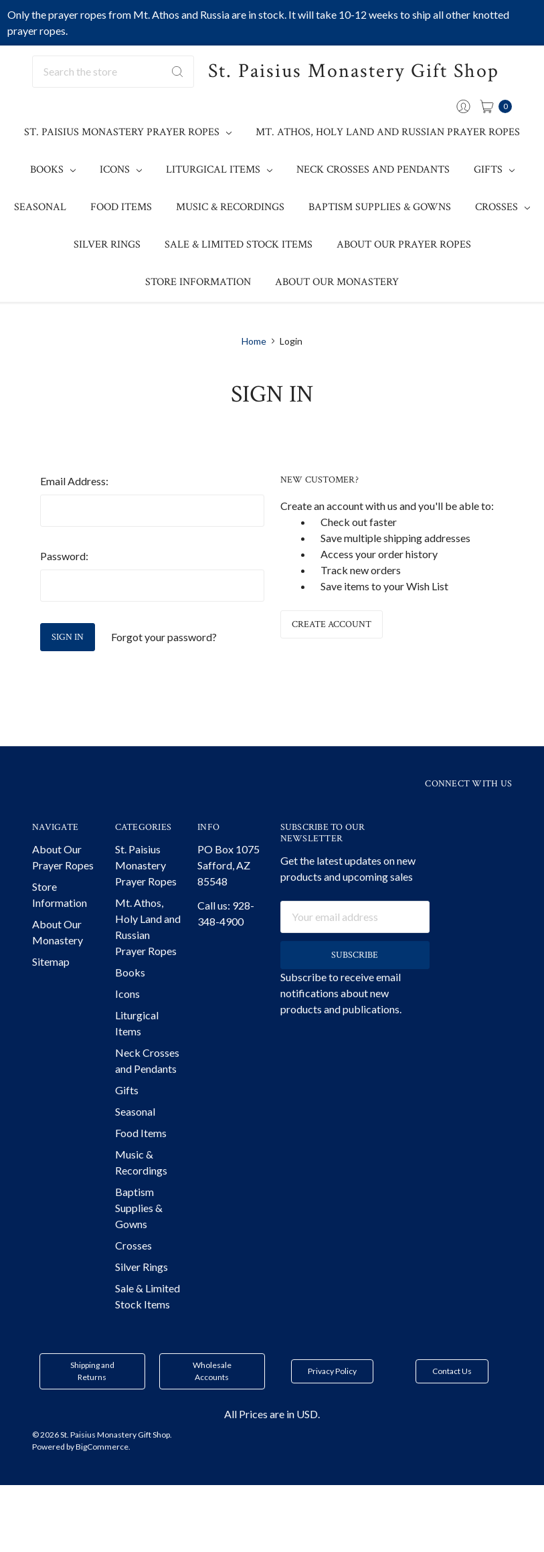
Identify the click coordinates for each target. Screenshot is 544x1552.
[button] (92, 1399)
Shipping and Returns (92, 1398)
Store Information (198, 282)
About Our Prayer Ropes (404, 245)
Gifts (494, 170)
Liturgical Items (219, 170)
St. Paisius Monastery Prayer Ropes (128, 132)
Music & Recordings (230, 207)
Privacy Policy (332, 1398)
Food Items (121, 207)
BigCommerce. (103, 1474)
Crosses (502, 207)
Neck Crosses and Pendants (373, 170)
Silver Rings (107, 245)
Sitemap (51, 988)
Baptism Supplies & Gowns (379, 207)
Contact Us (452, 1398)
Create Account (331, 624)
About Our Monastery (337, 282)
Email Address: (74, 481)
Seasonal (40, 207)
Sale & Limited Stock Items (238, 245)
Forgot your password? (164, 636)
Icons (121, 170)
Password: (64, 555)
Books (53, 170)
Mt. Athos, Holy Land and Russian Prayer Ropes (388, 132)
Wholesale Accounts (212, 1398)
